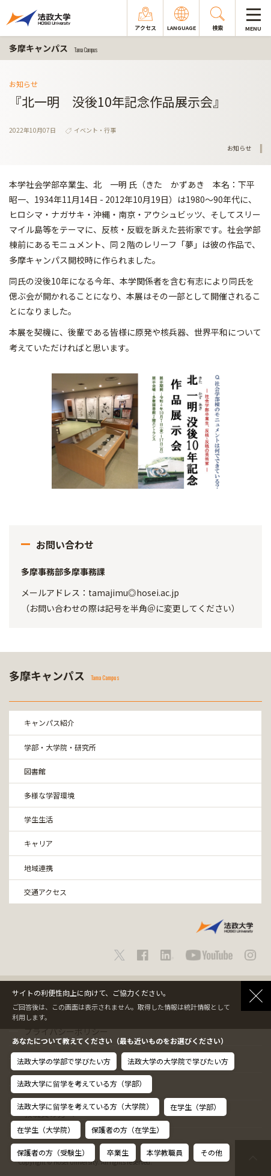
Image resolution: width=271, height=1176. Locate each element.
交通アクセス (45, 892)
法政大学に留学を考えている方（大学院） (85, 1106)
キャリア (38, 843)
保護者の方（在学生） (127, 1129)
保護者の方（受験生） (53, 1152)
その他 (211, 1152)
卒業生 (118, 1152)
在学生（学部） (195, 1107)
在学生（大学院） (46, 1129)
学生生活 (38, 819)
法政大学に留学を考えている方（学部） (81, 1083)
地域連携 (38, 868)
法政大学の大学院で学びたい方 (177, 1061)
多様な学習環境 (49, 795)
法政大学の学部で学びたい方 (64, 1061)
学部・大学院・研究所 (60, 747)
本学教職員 (165, 1152)
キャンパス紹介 (49, 722)
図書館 (35, 771)
